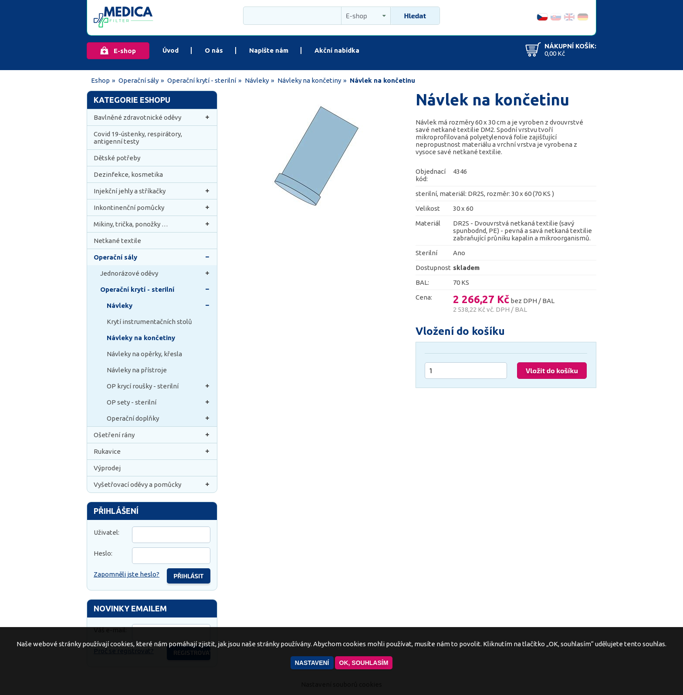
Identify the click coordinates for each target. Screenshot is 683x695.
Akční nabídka (336, 50)
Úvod (170, 50)
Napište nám (268, 50)
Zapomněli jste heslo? (126, 574)
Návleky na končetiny (309, 80)
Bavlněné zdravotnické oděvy (152, 117)
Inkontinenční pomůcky (152, 207)
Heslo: (103, 553)
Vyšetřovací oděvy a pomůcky (152, 484)
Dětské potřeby (117, 158)
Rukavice (152, 451)
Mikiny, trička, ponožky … (152, 224)
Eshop (100, 80)
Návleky (257, 80)
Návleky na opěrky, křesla (144, 354)
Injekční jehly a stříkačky (152, 191)
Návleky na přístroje (137, 370)
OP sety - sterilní (158, 402)
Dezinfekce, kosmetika (128, 174)
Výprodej (107, 468)
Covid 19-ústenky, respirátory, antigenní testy (138, 137)
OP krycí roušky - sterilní (158, 386)
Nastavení (312, 662)
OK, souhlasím (364, 662)
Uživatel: (106, 532)
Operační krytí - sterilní (201, 80)
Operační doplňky (158, 418)
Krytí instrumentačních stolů (149, 321)
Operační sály (138, 80)
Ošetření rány (152, 435)
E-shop (125, 50)
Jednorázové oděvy (155, 273)
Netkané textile (117, 240)
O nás (214, 50)
